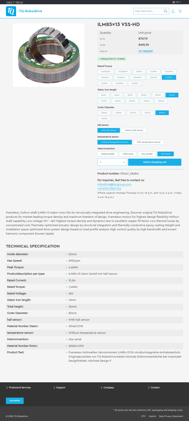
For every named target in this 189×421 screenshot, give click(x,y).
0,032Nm (107, 72)
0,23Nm (170, 72)
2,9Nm (106, 84)
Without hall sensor (134, 130)
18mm (119, 101)
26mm (163, 101)
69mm (149, 113)
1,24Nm (155, 78)
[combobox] (147, 11)
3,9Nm (137, 84)
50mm (135, 113)
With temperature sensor (149, 142)
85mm (162, 113)
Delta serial (128, 154)
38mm (120, 113)
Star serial (165, 154)
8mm (132, 95)
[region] (48, 55)
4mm (105, 95)
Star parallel (147, 154)
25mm (148, 101)
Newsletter (15, 401)
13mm (172, 95)
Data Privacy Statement (171, 416)
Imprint (152, 416)
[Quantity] (112, 162)
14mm (105, 101)
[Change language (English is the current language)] (177, 2)
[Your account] (173, 11)
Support (60, 387)
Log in (9, 2)
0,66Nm (122, 78)
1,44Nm (169, 77)
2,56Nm (121, 84)
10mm (145, 95)
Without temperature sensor (114, 142)
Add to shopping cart (154, 162)
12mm (159, 95)
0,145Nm (139, 78)
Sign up (19, 2)
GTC (143, 416)
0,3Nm (155, 72)
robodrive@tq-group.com (114, 184)
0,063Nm (125, 72)
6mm (118, 95)
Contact (155, 387)
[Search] (165, 11)
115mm (106, 119)
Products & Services (20, 387)
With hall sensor (108, 130)
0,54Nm (106, 78)
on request (146, 51)
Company (109, 387)
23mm (134, 101)
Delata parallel (107, 154)
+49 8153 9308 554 (109, 188)
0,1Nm (140, 72)
